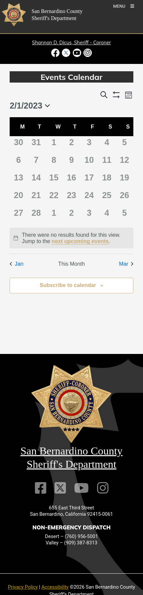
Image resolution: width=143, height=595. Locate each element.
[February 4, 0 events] (107, 145)
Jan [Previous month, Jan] (16, 264)
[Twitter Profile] (60, 488)
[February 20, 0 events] (18, 198)
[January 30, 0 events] (18, 145)
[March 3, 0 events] (89, 215)
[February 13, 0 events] (18, 180)
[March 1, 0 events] (54, 215)
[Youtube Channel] (81, 488)
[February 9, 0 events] (71, 162)
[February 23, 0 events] (71, 198)
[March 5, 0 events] (124, 215)
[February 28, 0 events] (36, 215)
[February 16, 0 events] (71, 180)
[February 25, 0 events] (107, 198)
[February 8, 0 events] (54, 162)
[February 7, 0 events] (36, 162)
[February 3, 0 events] (89, 145)
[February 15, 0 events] (54, 180)
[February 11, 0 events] (107, 162)
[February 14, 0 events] (36, 180)
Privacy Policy (23, 587)
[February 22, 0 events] (54, 198)
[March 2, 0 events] (71, 215)
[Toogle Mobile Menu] (123, 6)
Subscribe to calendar (68, 285)
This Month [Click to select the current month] (71, 264)
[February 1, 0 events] (54, 145)
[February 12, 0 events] (124, 162)
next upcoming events (80, 241)
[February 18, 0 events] (107, 180)
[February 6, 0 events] (18, 162)
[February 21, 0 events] (36, 198)
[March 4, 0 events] (107, 215)
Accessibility (55, 587)
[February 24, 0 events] (89, 198)
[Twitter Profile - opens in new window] (66, 53)
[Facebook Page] (40, 488)
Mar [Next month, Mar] (126, 264)
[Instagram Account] (102, 488)
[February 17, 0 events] (89, 180)
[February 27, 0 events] (18, 215)
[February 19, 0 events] (124, 180)
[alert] (71, 238)
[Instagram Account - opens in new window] (87, 53)
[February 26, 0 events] (124, 198)
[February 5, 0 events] (124, 145)
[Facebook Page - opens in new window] (56, 53)
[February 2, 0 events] (71, 145)
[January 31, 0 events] (36, 145)
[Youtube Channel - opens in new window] (77, 53)
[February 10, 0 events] (89, 162)
